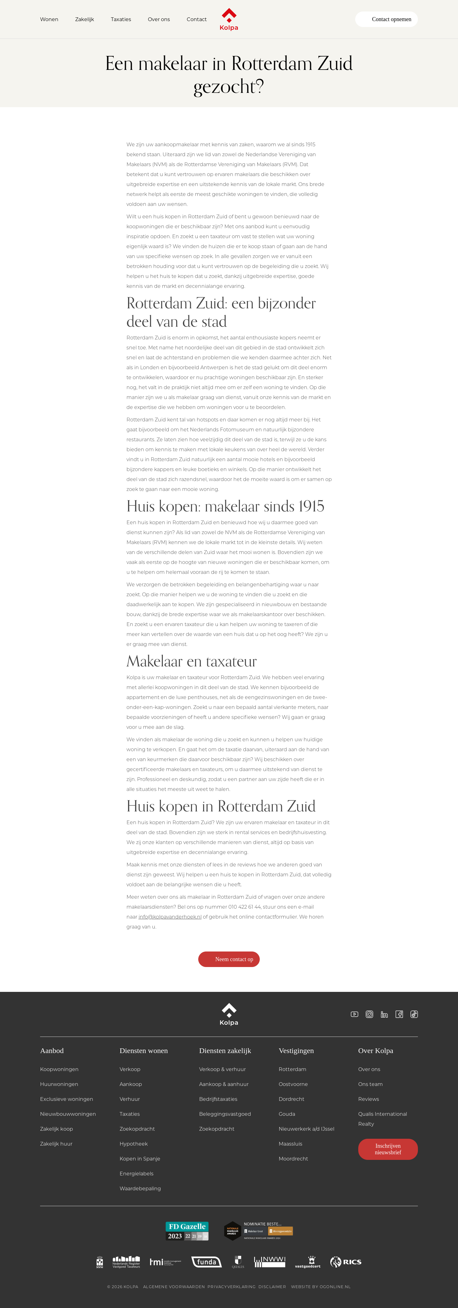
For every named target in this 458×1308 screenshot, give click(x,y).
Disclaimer (272, 1286)
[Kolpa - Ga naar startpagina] (229, 19)
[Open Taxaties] (124, 19)
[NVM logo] (100, 1262)
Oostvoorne (293, 1084)
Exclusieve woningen (66, 1099)
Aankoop (131, 1084)
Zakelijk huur (56, 1143)
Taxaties (130, 1113)
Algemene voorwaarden (174, 1286)
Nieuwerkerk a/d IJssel (306, 1128)
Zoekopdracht (137, 1128)
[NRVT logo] (126, 1262)
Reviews (368, 1099)
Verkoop (130, 1069)
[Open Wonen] (52, 19)
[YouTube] (354, 1014)
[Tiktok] (414, 1014)
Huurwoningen (59, 1084)
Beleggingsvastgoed (225, 1113)
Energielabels (136, 1173)
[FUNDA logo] (206, 1262)
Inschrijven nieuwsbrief (388, 1149)
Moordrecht (293, 1158)
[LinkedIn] (384, 1014)
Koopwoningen (59, 1069)
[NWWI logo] (269, 1262)
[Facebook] (399, 1014)
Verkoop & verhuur (222, 1069)
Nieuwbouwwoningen (68, 1113)
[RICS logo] (345, 1262)
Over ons (369, 1069)
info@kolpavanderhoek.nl (170, 916)
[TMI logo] (165, 1262)
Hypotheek (134, 1143)
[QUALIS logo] (238, 1262)
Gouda (287, 1113)
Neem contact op (229, 959)
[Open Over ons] (162, 19)
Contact (197, 19)
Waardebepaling (140, 1188)
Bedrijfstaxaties (218, 1099)
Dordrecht (292, 1099)
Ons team (370, 1084)
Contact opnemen (386, 19)
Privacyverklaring (232, 1286)
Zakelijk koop (56, 1128)
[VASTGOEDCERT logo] (308, 1262)
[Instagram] (369, 1014)
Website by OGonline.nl (321, 1286)
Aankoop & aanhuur (224, 1084)
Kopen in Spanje (140, 1158)
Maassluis (290, 1143)
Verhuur (130, 1099)
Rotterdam (292, 1069)
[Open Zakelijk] (88, 19)
